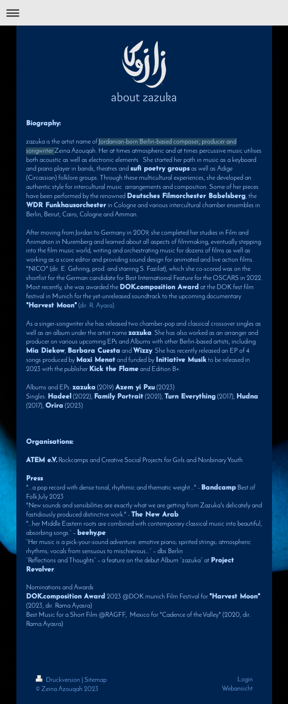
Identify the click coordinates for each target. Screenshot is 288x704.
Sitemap (95, 680)
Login (245, 679)
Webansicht (237, 688)
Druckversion (59, 680)
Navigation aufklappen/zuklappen (144, 12)
